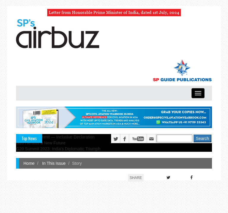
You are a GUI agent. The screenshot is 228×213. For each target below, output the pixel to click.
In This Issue (53, 163)
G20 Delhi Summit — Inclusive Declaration (55, 137)
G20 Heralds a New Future (41, 143)
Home (28, 163)
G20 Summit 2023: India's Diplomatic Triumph (58, 148)
